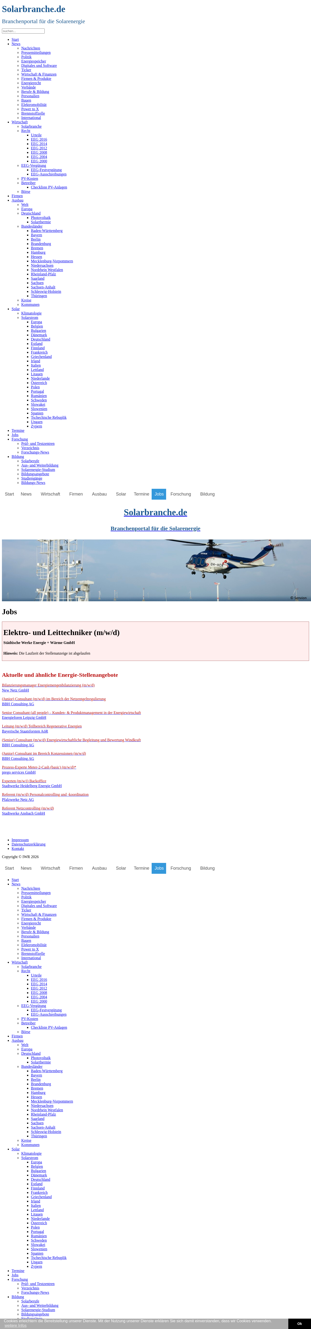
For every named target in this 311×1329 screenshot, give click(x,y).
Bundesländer (31, 226)
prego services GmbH (39, 769)
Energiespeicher (33, 61)
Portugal (37, 391)
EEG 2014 (39, 144)
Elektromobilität (34, 105)
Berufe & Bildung (35, 92)
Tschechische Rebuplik (49, 417)
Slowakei (38, 404)
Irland (35, 361)
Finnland (38, 348)
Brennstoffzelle (33, 113)
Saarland (37, 278)
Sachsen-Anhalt (43, 287)
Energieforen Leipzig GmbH (71, 715)
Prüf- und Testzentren (38, 443)
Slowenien (39, 409)
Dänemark (39, 335)
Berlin (36, 239)
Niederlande (40, 378)
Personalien (30, 96)
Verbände (28, 87)
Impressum (20, 840)
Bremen (37, 248)
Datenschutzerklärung (28, 844)
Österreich (39, 383)
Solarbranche (31, 126)
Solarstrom (29, 317)
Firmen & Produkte (36, 79)
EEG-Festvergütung (46, 170)
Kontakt (18, 848)
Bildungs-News (33, 483)
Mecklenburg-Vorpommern (52, 261)
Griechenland (41, 357)
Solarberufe (30, 461)
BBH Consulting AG (54, 701)
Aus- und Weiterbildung (39, 465)
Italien (36, 365)
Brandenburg (41, 244)
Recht (25, 131)
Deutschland (31, 213)
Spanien (37, 413)
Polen (35, 387)
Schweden (39, 400)
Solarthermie (41, 222)
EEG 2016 (39, 139)
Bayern (36, 235)
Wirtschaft (20, 122)
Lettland (37, 370)
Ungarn (36, 422)
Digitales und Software (39, 65)
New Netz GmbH (48, 687)
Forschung (20, 439)
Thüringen (39, 296)
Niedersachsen (42, 265)
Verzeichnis (30, 448)
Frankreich (39, 352)
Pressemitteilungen (36, 52)
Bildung (18, 457)
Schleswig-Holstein (46, 291)
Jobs (15, 435)
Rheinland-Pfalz (43, 274)
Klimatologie (31, 313)
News (16, 44)
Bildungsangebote (35, 474)
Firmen (17, 196)
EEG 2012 (39, 148)
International (31, 118)
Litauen (37, 374)
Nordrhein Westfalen (47, 270)
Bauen (26, 100)
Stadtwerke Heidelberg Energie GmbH (32, 783)
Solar (16, 309)
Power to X (30, 109)
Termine (18, 430)
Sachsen (37, 283)
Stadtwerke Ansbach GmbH (28, 810)
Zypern (36, 426)
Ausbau (17, 200)
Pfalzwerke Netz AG (45, 797)
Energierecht (31, 83)
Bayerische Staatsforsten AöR (42, 728)
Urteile (36, 135)
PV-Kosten (29, 178)
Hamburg (38, 252)
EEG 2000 (39, 161)
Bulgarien (38, 331)
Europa (26, 209)
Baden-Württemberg (47, 231)
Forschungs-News (35, 452)
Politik (26, 57)
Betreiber (28, 183)
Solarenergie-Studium (38, 470)
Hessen (36, 257)
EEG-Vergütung (33, 165)
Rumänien (39, 396)
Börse (25, 191)
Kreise (26, 300)
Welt (24, 205)
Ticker (26, 70)
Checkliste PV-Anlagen (49, 187)
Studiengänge (31, 478)
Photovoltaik (41, 218)
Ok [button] (299, 1324)
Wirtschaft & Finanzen (39, 74)
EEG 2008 (39, 152)
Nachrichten (30, 48)
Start (15, 39)
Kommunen (30, 304)
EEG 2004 (39, 157)
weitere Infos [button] (16, 1325)
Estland (36, 344)
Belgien (37, 326)
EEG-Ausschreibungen (49, 174)
